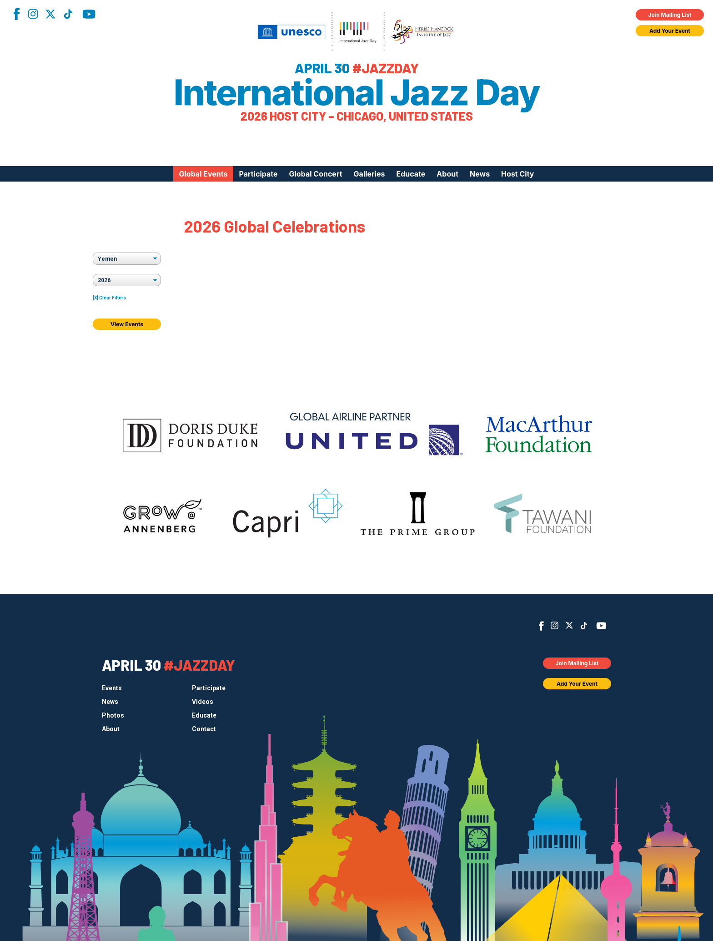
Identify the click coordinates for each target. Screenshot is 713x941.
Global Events (203, 173)
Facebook (16, 14)
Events (112, 688)
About (447, 173)
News (480, 173)
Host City (517, 173)
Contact (204, 729)
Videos (202, 701)
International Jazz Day (357, 92)
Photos (113, 715)
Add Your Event (669, 30)
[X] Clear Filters (109, 297)
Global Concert (315, 173)
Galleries (369, 173)
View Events (126, 324)
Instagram (33, 14)
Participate (258, 173)
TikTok (68, 14)
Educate (411, 173)
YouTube (89, 14)
